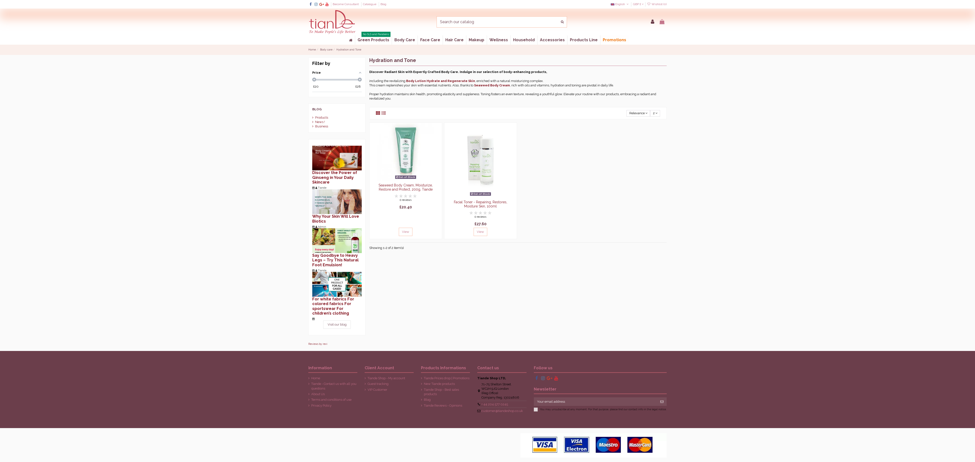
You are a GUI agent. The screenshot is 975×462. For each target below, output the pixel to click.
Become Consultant (346, 4)
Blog (383, 4)
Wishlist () (657, 4)
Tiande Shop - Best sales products (441, 392)
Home (315, 378)
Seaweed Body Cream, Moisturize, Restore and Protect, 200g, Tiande (406, 187)
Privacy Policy (321, 405)
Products (321, 117)
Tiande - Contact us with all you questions (333, 386)
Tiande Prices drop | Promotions (446, 378)
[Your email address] (595, 401)
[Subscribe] (662, 401)
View (405, 232)
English (620, 4)
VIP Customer (377, 389)
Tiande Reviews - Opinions (443, 405)
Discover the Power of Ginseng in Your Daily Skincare (334, 177)
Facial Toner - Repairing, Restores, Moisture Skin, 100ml (480, 204)
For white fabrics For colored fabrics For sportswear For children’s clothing (333, 306)
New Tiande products (439, 384)
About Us (318, 394)
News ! (320, 122)
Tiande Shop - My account (386, 378)
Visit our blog (337, 324)
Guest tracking (378, 384)
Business (321, 126)
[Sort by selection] (638, 113)
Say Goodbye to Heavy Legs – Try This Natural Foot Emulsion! (335, 260)
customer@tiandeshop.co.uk (502, 411)
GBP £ (638, 4)
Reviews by (317, 343)
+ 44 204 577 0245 (494, 404)
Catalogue (370, 4)
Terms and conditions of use (331, 399)
